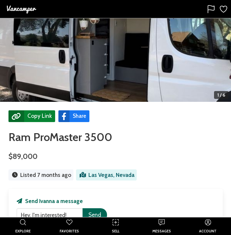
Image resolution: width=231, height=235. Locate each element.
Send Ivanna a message (50, 201)
